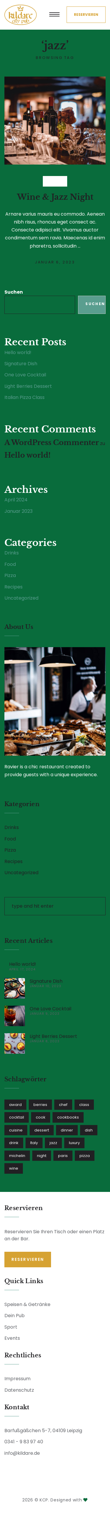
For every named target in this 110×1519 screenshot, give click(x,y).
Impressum (17, 1379)
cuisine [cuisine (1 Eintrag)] (16, 1130)
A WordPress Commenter (51, 442)
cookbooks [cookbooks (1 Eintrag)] (68, 1117)
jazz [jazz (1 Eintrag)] (53, 1143)
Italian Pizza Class (24, 397)
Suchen (13, 292)
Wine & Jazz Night (55, 197)
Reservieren (86, 14)
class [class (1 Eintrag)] (84, 1104)
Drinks (55, 181)
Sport (10, 1327)
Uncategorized (21, 598)
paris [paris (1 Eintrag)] (63, 1155)
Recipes (13, 586)
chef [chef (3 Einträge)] (63, 1104)
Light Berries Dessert (28, 386)
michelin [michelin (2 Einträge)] (17, 1155)
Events (12, 1338)
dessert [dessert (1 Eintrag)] (41, 1130)
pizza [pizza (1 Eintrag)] (84, 1155)
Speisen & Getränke (27, 1304)
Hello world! (17, 352)
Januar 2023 (18, 511)
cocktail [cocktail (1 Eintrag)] (16, 1117)
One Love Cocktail (25, 375)
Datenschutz (19, 1390)
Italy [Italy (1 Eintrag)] (34, 1143)
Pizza (10, 575)
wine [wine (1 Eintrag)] (13, 1168)
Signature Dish (20, 363)
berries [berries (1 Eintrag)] (40, 1104)
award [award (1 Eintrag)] (15, 1104)
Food (10, 564)
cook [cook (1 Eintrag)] (40, 1117)
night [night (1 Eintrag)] (41, 1155)
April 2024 (16, 500)
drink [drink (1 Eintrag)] (13, 1143)
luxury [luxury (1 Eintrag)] (74, 1143)
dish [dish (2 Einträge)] (89, 1130)
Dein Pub (14, 1315)
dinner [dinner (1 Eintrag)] (67, 1130)
